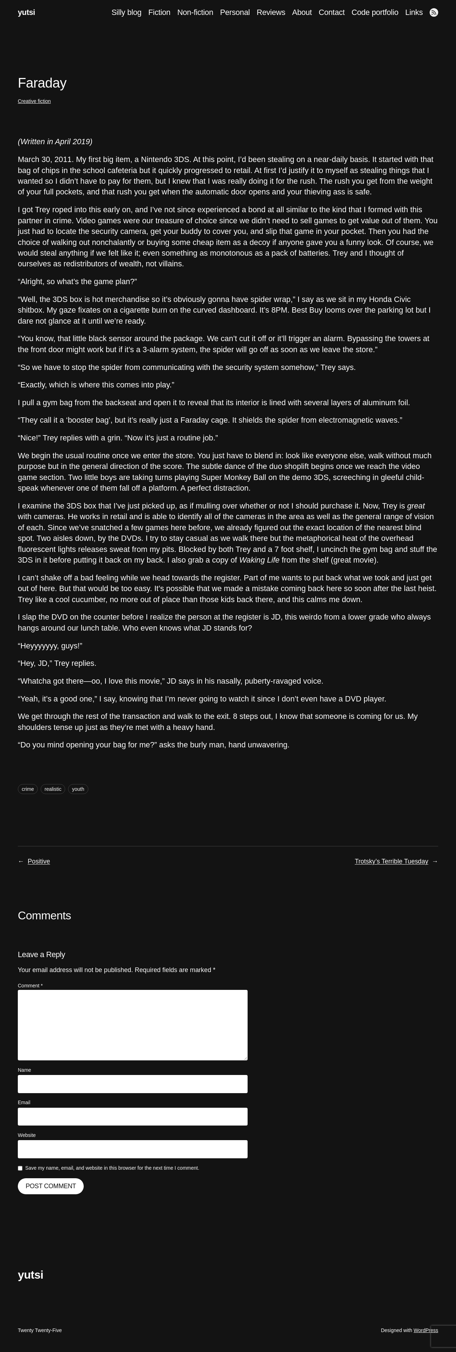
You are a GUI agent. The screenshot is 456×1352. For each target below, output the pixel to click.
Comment (30, 985)
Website (27, 1135)
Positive (39, 861)
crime (28, 789)
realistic (53, 789)
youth (78, 789)
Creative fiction (34, 101)
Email (24, 1102)
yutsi (26, 12)
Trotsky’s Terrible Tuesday (391, 861)
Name (24, 1070)
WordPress (426, 1330)
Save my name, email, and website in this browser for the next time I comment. (112, 1168)
